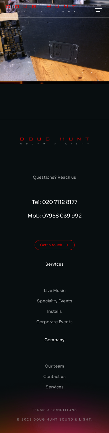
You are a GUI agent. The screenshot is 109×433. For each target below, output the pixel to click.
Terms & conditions (54, 410)
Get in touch (54, 245)
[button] (98, 8)
